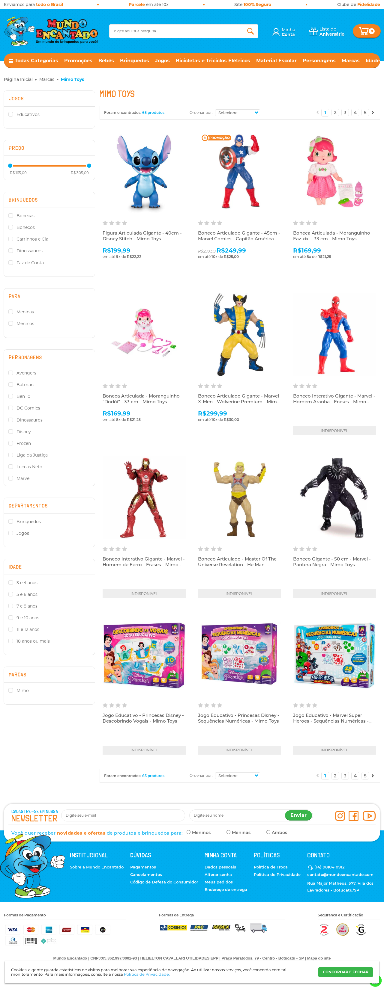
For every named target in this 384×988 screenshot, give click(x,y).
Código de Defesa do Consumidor (164, 882)
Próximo (373, 112)
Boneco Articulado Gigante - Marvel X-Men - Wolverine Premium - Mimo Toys (239, 401)
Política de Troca (271, 867)
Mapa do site (319, 958)
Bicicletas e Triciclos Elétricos (213, 61)
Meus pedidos (219, 882)
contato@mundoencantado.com (340, 874)
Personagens (319, 61)
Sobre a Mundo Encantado (97, 867)
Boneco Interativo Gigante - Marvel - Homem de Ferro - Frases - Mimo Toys (144, 564)
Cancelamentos (146, 874)
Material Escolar (276, 61)
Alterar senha (218, 874)
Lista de (332, 31)
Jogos (162, 61)
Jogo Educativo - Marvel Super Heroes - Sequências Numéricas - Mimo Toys (331, 721)
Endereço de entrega (226, 889)
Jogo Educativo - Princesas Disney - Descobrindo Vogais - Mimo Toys (143, 718)
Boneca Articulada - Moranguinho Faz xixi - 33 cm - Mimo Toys (331, 236)
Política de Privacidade (277, 874)
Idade (373, 61)
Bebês (106, 61)
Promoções (78, 61)
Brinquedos (134, 61)
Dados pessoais (220, 867)
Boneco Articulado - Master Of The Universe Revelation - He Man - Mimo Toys (237, 564)
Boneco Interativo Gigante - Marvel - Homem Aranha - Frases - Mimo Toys (334, 401)
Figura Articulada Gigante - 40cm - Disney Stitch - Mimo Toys (142, 236)
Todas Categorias (36, 61)
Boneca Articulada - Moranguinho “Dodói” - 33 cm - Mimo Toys (141, 399)
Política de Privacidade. (147, 974)
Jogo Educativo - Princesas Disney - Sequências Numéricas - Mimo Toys (238, 718)
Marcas (351, 61)
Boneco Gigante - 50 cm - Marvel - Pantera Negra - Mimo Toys (332, 562)
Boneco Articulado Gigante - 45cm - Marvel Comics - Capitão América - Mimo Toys (239, 238)
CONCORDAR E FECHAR (345, 972)
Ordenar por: (201, 112)
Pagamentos (143, 867)
